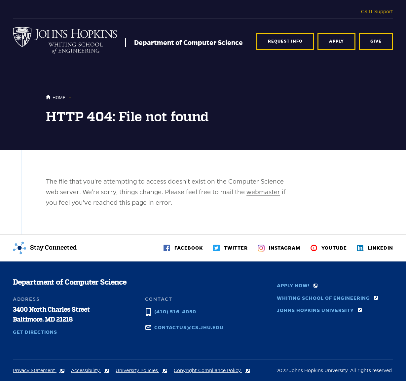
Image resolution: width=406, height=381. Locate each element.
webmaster (263, 192)
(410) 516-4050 (175, 311)
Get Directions (35, 332)
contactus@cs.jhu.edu (189, 327)
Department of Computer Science (188, 42)
